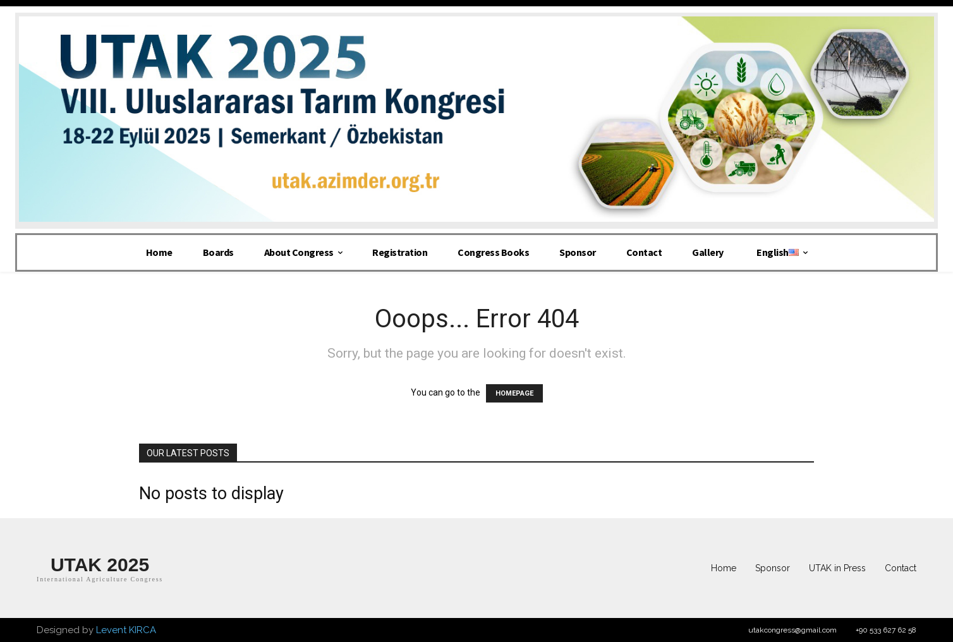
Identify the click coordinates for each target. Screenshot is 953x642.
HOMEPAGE (514, 393)
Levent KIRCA (126, 630)
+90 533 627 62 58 (886, 630)
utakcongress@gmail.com (792, 630)
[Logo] (100, 568)
